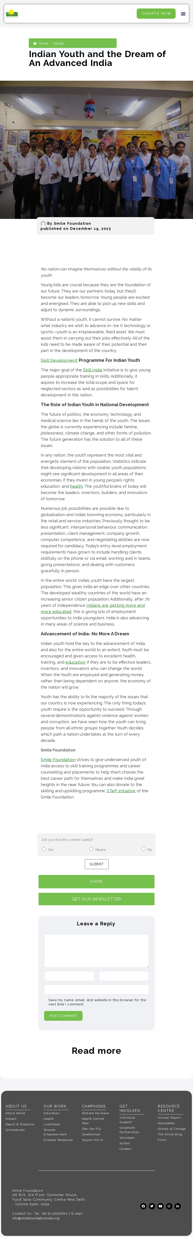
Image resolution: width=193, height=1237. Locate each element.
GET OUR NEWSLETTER (96, 899)
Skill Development (59, 360)
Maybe (100, 850)
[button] (183, 13)
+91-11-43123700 (55, 1213)
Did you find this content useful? (67, 840)
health (76, 486)
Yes (51, 850)
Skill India (92, 370)
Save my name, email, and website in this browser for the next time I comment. (97, 1002)
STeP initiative (121, 790)
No (150, 850)
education (75, 662)
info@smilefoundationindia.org (35, 1218)
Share (96, 881)
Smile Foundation (58, 759)
